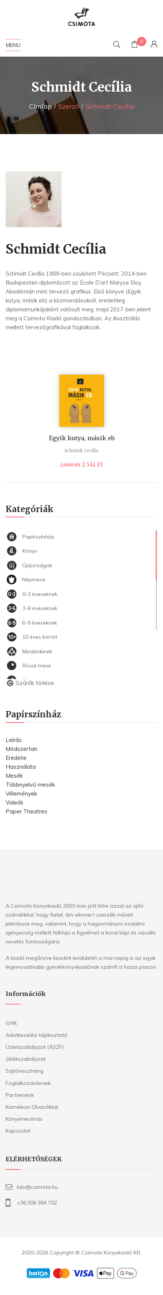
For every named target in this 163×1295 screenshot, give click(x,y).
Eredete (16, 757)
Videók (14, 802)
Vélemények (21, 793)
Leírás (14, 739)
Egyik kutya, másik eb (82, 438)
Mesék (14, 775)
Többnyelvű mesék (30, 784)
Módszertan (21, 748)
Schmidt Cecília (81, 450)
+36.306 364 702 (37, 1202)
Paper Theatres (26, 811)
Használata (21, 766)
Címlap (40, 106)
